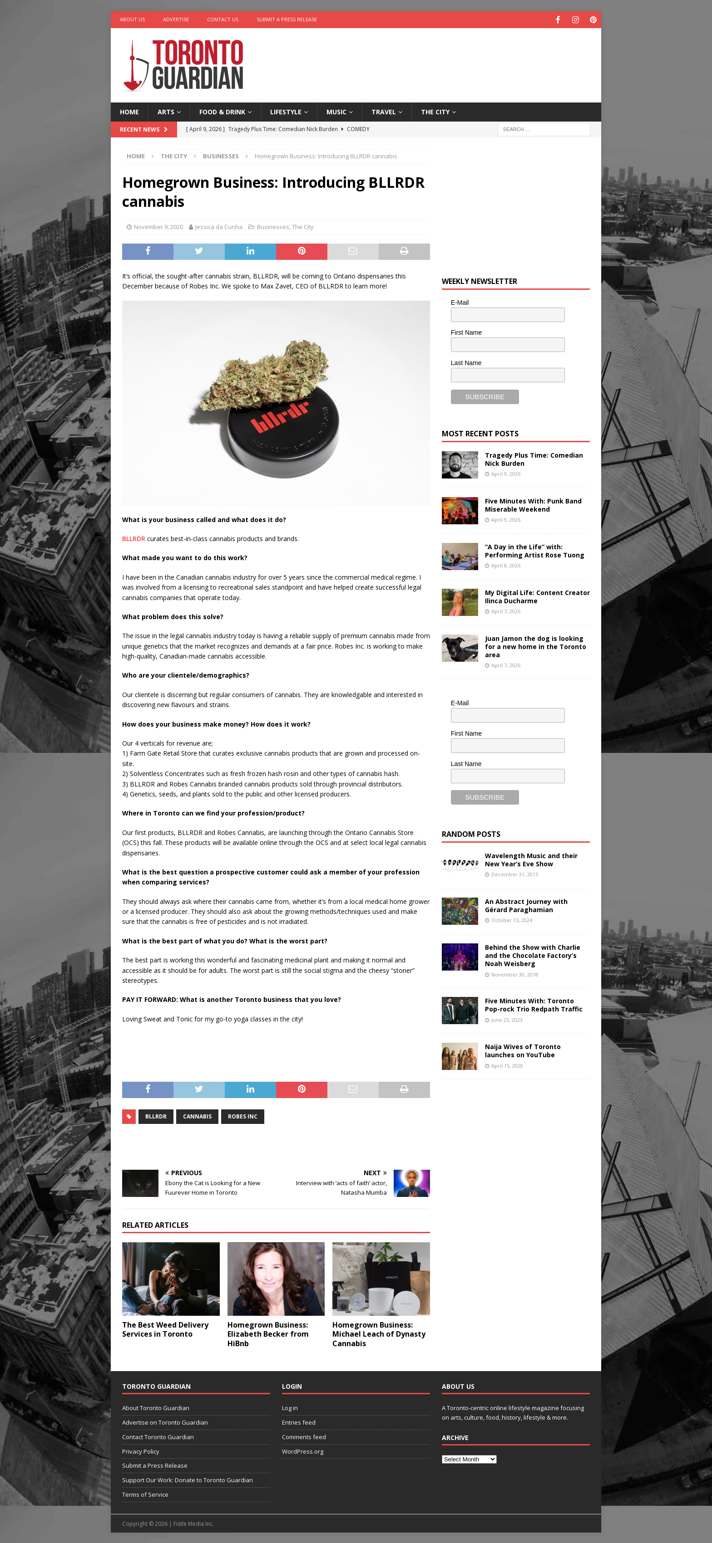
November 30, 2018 (514, 973)
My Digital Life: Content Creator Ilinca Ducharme (537, 595)
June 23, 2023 (507, 1019)
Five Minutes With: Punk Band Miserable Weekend (533, 504)
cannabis (197, 1115)
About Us (132, 19)
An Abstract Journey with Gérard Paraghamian (526, 904)
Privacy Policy (140, 1450)
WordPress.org (302, 1450)
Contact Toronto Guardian (158, 1436)
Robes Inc (242, 1115)
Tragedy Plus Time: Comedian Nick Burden (534, 458)
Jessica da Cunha (218, 226)
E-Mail (460, 301)
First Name (466, 331)
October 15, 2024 (511, 919)
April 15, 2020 (507, 1064)
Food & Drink (222, 111)
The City (435, 111)
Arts (166, 111)
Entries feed (299, 1421)
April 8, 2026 (505, 564)
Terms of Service (145, 1493)
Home (129, 111)
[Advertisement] (443, 56)
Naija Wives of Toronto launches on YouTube (523, 1049)
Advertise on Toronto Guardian (165, 1421)
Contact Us (222, 19)
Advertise (176, 19)
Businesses (273, 226)
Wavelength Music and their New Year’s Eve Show (531, 858)
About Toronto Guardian (155, 1407)
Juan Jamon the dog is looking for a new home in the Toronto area (535, 645)
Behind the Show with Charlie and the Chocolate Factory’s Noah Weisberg (532, 954)
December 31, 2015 (514, 873)
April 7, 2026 (505, 610)
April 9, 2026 (505, 472)
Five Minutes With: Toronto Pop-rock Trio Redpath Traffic (534, 1004)
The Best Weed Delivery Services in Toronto (165, 1328)
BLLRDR (133, 537)
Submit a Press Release (287, 19)
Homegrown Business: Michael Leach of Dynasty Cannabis (378, 1333)
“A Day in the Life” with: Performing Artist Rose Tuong (534, 550)
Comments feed (304, 1436)
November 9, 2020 (158, 226)
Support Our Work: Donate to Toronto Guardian (187, 1479)
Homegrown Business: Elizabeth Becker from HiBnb (268, 1333)
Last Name (466, 362)
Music (336, 111)
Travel (383, 111)
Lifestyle (286, 111)
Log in (290, 1407)
